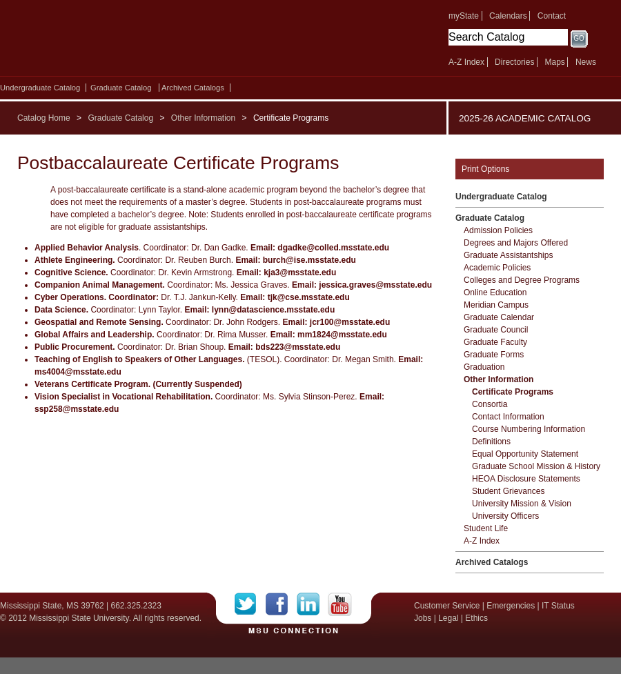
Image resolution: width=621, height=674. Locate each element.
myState (463, 16)
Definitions (491, 441)
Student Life (486, 528)
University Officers (505, 516)
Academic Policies (497, 267)
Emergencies (510, 606)
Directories (514, 62)
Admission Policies (498, 230)
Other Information (203, 118)
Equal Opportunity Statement (525, 454)
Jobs (422, 618)
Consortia (489, 404)
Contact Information (508, 417)
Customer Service (447, 606)
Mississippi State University (119, 41)
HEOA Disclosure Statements (526, 479)
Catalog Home (43, 118)
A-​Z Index (482, 541)
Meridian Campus (496, 305)
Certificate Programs (512, 392)
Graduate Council (496, 330)
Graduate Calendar (499, 317)
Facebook (281, 604)
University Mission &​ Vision (521, 503)
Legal (448, 618)
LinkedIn (312, 604)
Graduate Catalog (120, 87)
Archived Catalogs (192, 87)
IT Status (558, 606)
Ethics (476, 618)
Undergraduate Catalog (40, 87)
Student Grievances (508, 491)
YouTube (340, 604)
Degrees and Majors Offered (516, 243)
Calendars (508, 16)
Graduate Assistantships (508, 255)
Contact (552, 16)
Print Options (485, 169)
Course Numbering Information (528, 429)
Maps (554, 62)
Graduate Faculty (495, 342)
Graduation (484, 367)
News (585, 62)
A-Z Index (466, 62)
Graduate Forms (494, 354)
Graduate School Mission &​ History (536, 466)
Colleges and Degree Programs (522, 280)
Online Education (495, 292)
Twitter (250, 604)
